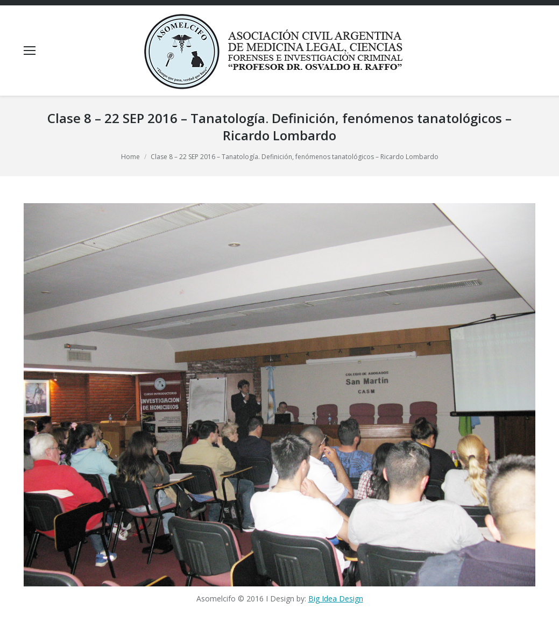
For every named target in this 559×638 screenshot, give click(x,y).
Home (130, 156)
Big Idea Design (335, 598)
